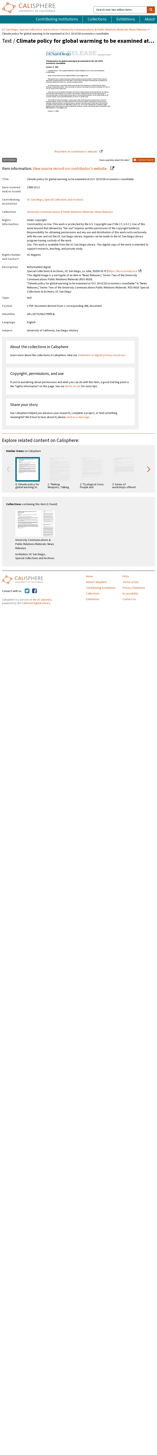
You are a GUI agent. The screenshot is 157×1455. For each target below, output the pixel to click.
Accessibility (130, 593)
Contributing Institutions (57, 19)
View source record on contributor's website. (70, 169)
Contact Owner (144, 160)
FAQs (126, 576)
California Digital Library (36, 603)
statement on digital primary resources (101, 355)
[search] (151, 9)
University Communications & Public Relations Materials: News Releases (104, 30)
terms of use (73, 386)
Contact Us (129, 599)
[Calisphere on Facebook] (34, 591)
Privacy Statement (134, 587)
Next (149, 469)
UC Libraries (44, 600)
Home (89, 576)
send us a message (77, 417)
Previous (8, 469)
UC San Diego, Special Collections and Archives (30, 30)
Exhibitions (125, 19)
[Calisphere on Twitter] (27, 591)
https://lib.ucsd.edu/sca (122, 271)
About (150, 19)
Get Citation (9, 160)
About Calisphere (96, 582)
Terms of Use (131, 582)
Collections (97, 19)
